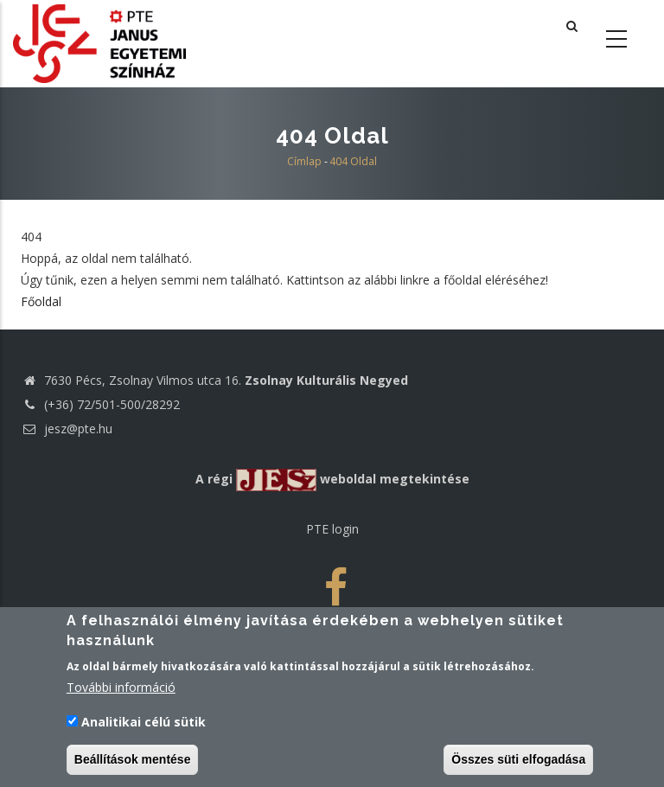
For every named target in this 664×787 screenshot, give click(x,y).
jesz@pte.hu (66, 428)
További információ (121, 687)
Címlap (304, 161)
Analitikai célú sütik (143, 721)
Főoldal (41, 301)
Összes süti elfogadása (518, 759)
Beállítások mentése (132, 759)
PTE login (332, 529)
